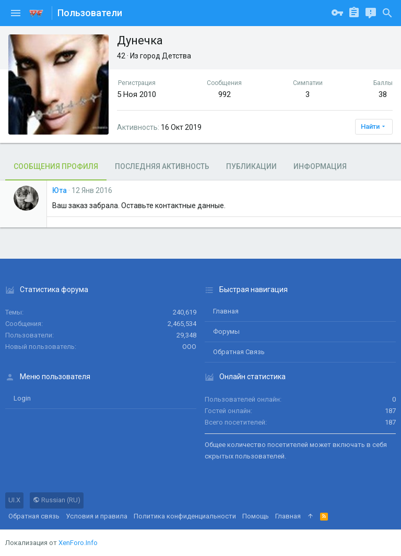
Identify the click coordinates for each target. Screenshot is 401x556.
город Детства (165, 56)
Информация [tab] (320, 166)
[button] (15, 13)
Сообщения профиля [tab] (56, 166)
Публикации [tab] (251, 166)
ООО (189, 346)
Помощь (255, 516)
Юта (59, 190)
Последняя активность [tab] (162, 166)
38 (383, 94)
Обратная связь (239, 352)
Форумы (226, 331)
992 (224, 94)
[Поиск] (387, 13)
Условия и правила (96, 516)
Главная (226, 311)
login (22, 398)
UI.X (14, 500)
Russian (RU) (56, 500)
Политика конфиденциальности (185, 516)
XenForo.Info (78, 543)
